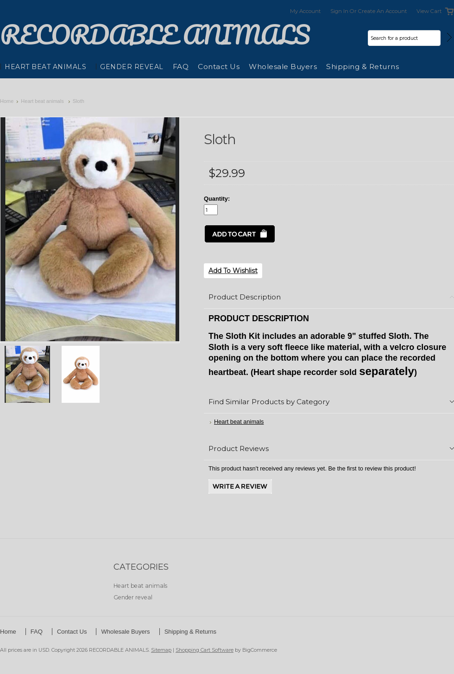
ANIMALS (154, 34)
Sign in (339, 11)
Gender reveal (132, 67)
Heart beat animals (45, 67)
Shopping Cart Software (204, 650)
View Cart (429, 11)
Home (6, 101)
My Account (305, 11)
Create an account (382, 11)
